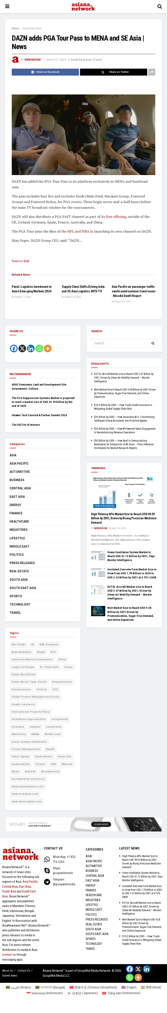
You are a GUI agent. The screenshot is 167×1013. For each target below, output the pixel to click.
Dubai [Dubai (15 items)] (68, 667)
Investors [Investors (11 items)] (18, 726)
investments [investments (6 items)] (60, 719)
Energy (15, 505)
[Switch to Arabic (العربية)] (18, 987)
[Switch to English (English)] (129, 987)
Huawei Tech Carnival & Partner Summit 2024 (39, 415)
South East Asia (32, 28)
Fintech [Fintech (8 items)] (42, 689)
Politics (17, 554)
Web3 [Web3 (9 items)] (15, 771)
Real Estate (19, 571)
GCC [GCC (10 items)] (55, 689)
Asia (13, 455)
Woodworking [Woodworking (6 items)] (50, 771)
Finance (16, 513)
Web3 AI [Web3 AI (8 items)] (30, 771)
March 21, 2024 (56, 59)
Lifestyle (17, 538)
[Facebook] (14, 348)
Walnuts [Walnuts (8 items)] (67, 764)
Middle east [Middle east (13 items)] (53, 734)
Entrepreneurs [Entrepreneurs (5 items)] (21, 689)
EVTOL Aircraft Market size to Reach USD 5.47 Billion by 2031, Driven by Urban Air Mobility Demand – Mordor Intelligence (124, 377)
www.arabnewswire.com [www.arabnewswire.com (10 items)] (28, 786)
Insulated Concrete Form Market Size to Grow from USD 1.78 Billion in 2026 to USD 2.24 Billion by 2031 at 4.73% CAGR (131, 573)
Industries (19, 529)
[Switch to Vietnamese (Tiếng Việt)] (121, 993)
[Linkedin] (31, 348)
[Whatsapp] (39, 348)
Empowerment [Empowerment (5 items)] (62, 681)
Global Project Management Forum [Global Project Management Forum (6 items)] (35, 696)
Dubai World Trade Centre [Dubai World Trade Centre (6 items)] (29, 681)
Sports (16, 596)
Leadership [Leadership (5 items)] (54, 726)
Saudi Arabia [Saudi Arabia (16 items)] (43, 756)
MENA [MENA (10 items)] (35, 734)
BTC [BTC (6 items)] (53, 652)
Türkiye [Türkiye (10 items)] (40, 764)
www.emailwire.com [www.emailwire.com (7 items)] (25, 794)
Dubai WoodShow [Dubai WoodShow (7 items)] (23, 674)
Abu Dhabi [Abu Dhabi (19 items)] (19, 644)
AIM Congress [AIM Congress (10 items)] (49, 644)
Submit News (9, 975)
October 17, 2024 (21, 297)
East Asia (17, 496)
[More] (48, 348)
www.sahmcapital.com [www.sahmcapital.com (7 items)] (27, 801)
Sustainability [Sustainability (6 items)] (21, 764)
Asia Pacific (19, 463)
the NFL (67, 231)
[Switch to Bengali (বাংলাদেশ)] (50, 987)
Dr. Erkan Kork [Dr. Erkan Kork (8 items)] (49, 667)
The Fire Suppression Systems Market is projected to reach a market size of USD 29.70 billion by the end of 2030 (43, 401)
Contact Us (23, 970)
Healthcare (19, 521)
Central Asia (20, 488)
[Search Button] (153, 343)
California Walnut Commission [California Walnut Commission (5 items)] (32, 659)
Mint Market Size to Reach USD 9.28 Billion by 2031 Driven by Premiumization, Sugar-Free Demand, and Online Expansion (125, 393)
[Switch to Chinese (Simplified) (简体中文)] (93, 987)
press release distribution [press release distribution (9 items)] (29, 741)
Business (17, 480)
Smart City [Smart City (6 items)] (64, 756)
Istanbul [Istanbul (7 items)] (35, 726)
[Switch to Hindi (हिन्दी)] (151, 987)
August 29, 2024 (121, 301)
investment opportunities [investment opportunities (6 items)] (29, 719)
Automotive (20, 471)
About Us (7, 970)
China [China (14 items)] (62, 659)
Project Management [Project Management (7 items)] (26, 749)
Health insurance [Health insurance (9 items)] (23, 704)
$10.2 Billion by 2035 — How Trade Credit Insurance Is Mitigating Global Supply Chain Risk (141, 940)
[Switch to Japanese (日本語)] (82, 993)
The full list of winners (26, 424)
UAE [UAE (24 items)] (53, 764)
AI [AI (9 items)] (32, 644)
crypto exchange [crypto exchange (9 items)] (23, 667)
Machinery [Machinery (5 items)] (19, 734)
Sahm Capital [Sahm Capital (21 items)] (20, 756)
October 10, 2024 (71, 297)
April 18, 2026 (117, 528)
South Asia (19, 579)
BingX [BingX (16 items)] (41, 652)
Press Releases (22, 563)
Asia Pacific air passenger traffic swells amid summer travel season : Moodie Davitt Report (134, 291)
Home (15, 28)
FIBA (85, 231)
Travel (97, 59)
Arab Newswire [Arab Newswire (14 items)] (22, 652)
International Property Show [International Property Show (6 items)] (30, 711)
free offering (116, 216)
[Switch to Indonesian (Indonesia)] (44, 993)
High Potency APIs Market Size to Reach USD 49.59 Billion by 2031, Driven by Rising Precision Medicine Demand (123, 518)
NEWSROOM (33, 59)
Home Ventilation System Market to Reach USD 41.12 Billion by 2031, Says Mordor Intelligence (131, 556)
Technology (20, 604)
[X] (22, 348)
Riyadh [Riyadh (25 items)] (50, 749)
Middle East (20, 546)
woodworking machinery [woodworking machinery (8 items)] (28, 779)
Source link (20, 260)
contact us (9, 955)
